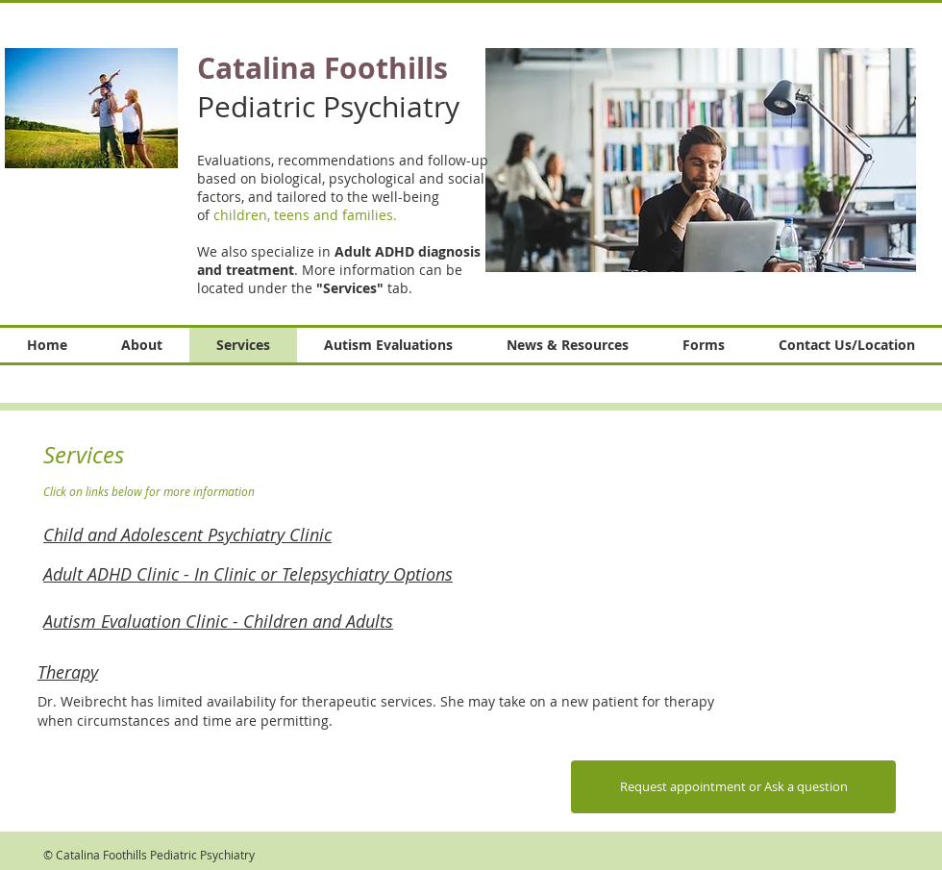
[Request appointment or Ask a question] (733, 786)
